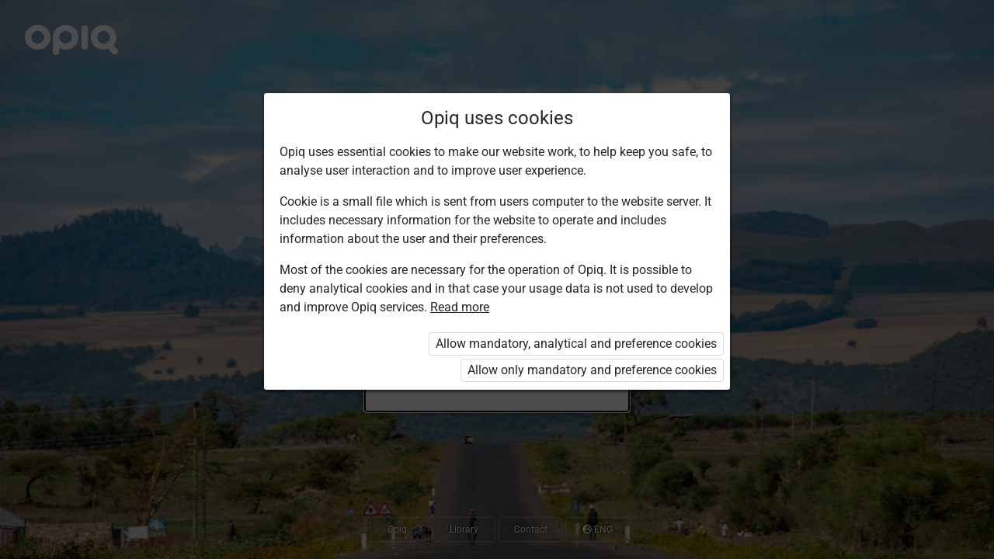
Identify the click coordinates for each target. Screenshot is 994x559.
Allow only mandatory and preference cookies (592, 370)
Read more (459, 307)
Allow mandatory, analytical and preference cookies (576, 343)
